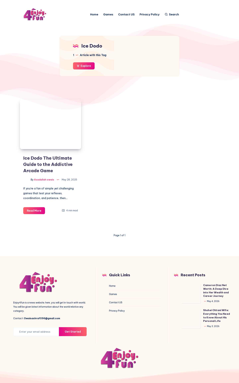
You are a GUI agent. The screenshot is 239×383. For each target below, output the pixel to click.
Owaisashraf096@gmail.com (42, 318)
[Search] (171, 14)
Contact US (126, 14)
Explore (84, 65)
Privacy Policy (149, 14)
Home (94, 14)
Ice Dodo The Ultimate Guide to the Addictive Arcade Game (48, 164)
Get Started (73, 331)
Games (108, 14)
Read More (36, 211)
